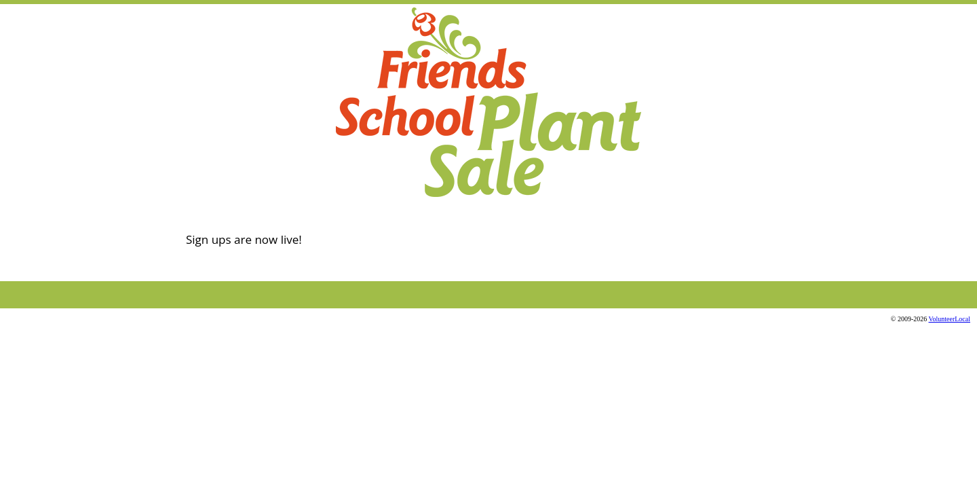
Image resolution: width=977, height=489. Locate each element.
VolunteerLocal (949, 319)
